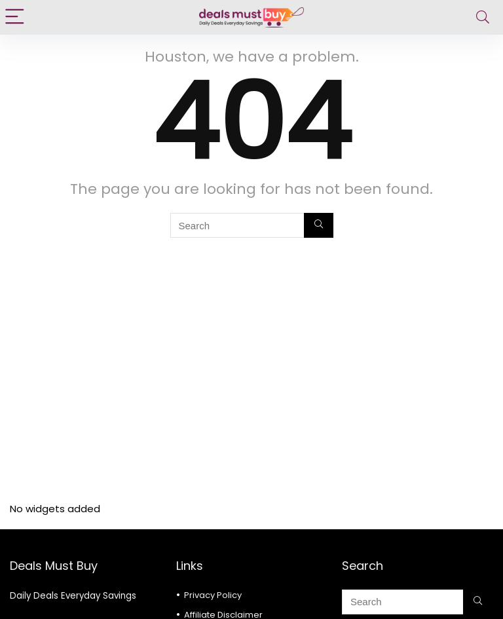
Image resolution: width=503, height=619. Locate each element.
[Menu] (15, 17)
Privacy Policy (213, 595)
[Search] (482, 17)
